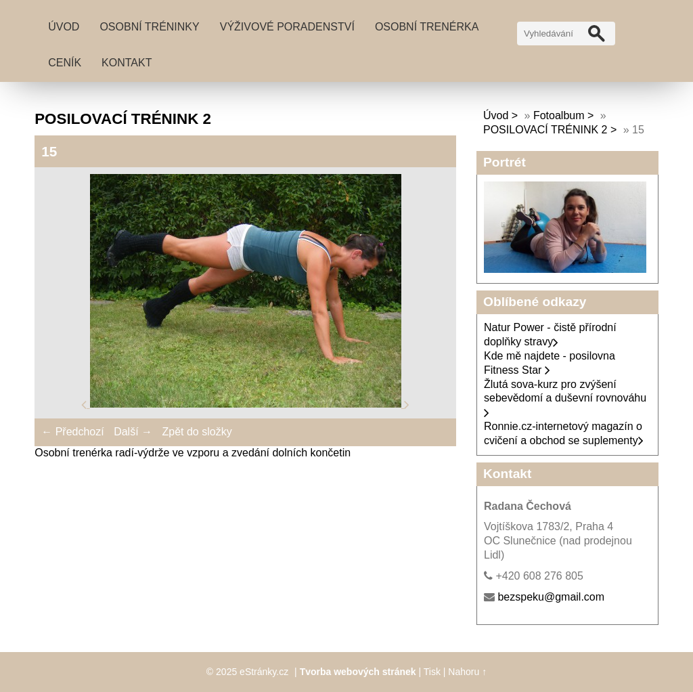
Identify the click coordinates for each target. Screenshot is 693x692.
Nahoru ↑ (467, 671)
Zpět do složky (196, 431)
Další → (133, 431)
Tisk (432, 671)
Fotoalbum (559, 115)
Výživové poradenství (287, 27)
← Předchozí (72, 431)
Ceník (64, 62)
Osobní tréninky (149, 27)
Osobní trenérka (427, 27)
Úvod (63, 27)
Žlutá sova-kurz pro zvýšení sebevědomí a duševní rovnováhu (565, 398)
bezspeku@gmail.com (550, 597)
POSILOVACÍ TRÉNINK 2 (545, 129)
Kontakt (127, 62)
